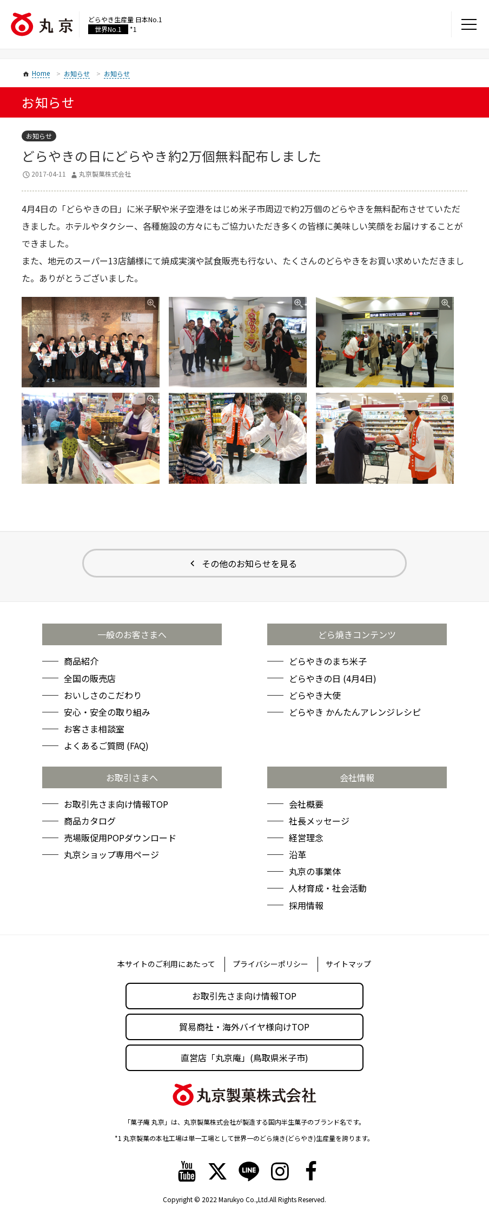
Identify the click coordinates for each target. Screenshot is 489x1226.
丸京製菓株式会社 (105, 173)
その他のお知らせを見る (249, 563)
